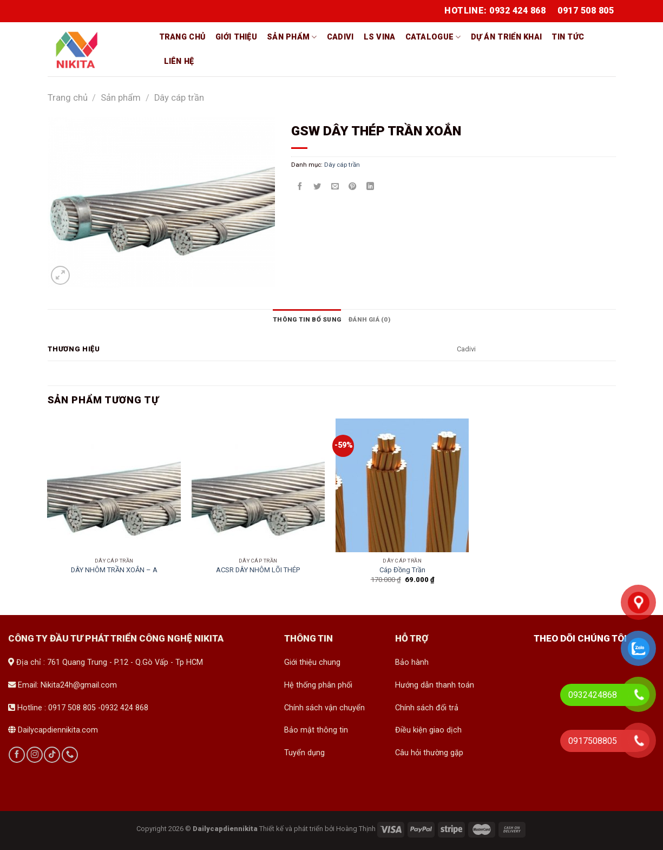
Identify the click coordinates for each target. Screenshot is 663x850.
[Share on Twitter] (317, 187)
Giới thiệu (236, 37)
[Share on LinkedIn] (370, 187)
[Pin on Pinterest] (352, 187)
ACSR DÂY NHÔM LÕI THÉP (258, 570)
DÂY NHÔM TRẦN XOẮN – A (114, 570)
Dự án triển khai (506, 37)
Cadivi (340, 37)
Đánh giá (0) (369, 319)
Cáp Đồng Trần (402, 570)
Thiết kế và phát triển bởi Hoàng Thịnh (317, 829)
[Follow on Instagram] (35, 755)
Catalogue (433, 37)
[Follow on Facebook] (17, 755)
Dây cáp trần (179, 98)
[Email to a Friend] (335, 187)
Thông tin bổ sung (307, 319)
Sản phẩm (292, 37)
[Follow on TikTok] (52, 755)
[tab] (307, 319)
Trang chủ (182, 37)
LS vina (380, 37)
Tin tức (568, 37)
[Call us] (70, 755)
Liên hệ (179, 61)
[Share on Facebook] (300, 187)
